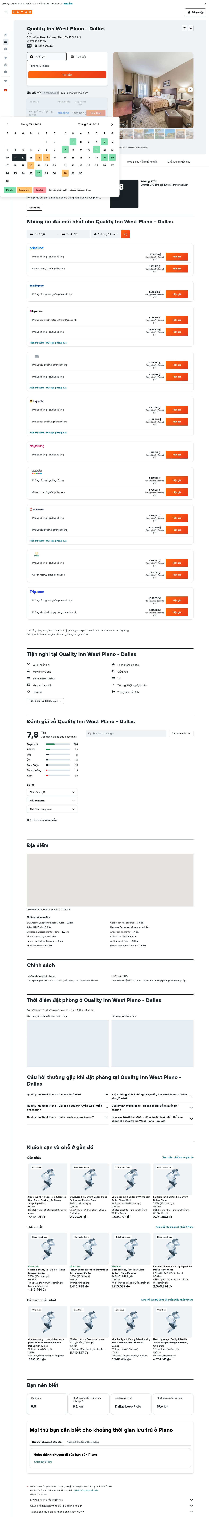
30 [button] (99, 118)
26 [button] (67, 118)
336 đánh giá (45, 45)
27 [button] (75, 118)
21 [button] (83, 110)
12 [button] (68, 102)
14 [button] (83, 102)
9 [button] (99, 94)
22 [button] (91, 110)
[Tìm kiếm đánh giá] (128, 733)
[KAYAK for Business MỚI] (5, 59)
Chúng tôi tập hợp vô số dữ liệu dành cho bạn (111, 1506)
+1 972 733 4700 (36, 41)
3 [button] (52, 94)
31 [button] (52, 126)
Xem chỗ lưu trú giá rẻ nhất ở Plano (174, 1226)
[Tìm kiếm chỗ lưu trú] (5, 29)
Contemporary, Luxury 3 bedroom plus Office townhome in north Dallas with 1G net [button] (46, 1342)
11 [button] (60, 102)
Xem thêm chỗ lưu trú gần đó (177, 1157)
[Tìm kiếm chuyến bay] (5, 22)
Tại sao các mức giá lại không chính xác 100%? (111, 1512)
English (68, 3)
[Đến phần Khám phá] (5, 45)
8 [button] (91, 94)
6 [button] (75, 94)
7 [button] (83, 94)
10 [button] (52, 102)
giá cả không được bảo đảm (86, 1490)
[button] (205, 3)
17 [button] (52, 110)
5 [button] (68, 94)
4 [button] (60, 94)
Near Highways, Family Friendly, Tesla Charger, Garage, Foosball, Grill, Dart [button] (170, 1342)
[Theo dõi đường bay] (5, 52)
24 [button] (52, 118)
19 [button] (68, 110)
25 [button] (59, 118)
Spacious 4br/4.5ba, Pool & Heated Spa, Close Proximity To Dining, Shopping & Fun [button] (47, 1200)
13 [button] (75, 102)
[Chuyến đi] (5, 68)
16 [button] (99, 102)
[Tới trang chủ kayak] (22, 12)
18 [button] (60, 110)
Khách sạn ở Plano (43, 1461)
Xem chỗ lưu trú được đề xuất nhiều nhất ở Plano (167, 1299)
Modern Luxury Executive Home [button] (87, 1339)
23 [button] (99, 110)
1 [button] (91, 87)
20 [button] (75, 110)
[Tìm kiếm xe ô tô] (5, 36)
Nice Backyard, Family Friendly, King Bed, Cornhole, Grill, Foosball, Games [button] (131, 1342)
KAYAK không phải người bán (111, 1500)
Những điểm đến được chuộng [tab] (83, 1441)
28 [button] (83, 118)
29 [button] (91, 118)
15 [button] (91, 102)
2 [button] (99, 87)
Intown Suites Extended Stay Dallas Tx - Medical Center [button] (89, 1271)
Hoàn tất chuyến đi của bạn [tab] (47, 1441)
